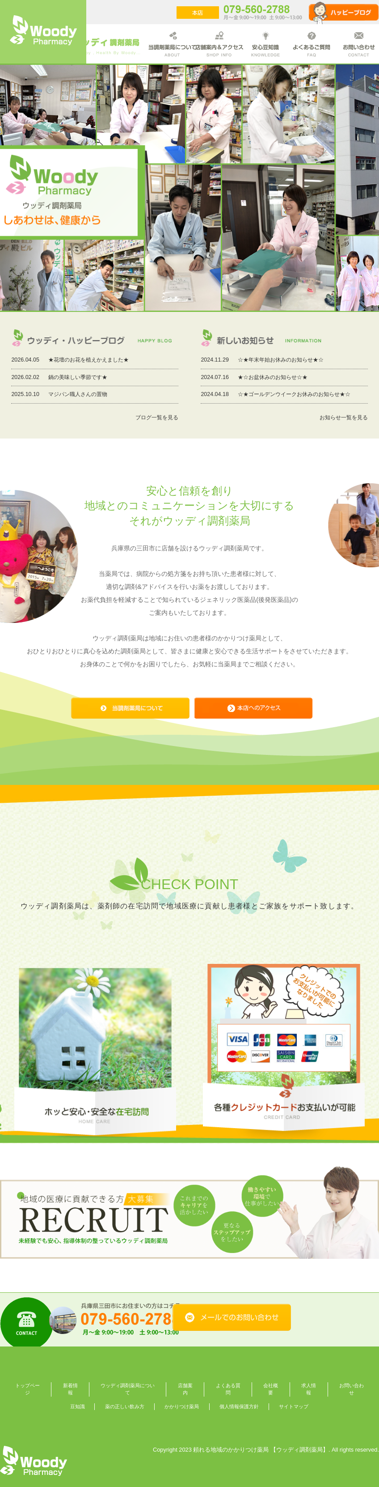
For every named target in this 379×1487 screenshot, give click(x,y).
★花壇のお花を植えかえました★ (88, 360)
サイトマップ (293, 1406)
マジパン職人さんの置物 (77, 394)
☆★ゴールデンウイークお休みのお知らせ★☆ (294, 394)
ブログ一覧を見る (156, 417)
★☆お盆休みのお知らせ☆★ (272, 377)
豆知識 (77, 1406)
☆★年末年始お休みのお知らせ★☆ (281, 360)
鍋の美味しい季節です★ (77, 377)
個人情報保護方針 (239, 1406)
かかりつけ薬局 (181, 1406)
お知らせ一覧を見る (344, 417)
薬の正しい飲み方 (124, 1406)
